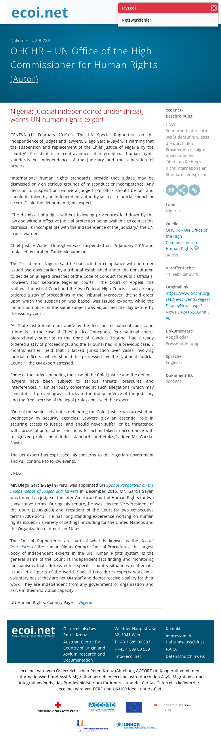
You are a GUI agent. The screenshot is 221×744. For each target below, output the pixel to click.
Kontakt (173, 628)
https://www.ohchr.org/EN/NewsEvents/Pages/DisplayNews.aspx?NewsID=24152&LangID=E (188, 305)
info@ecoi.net (128, 656)
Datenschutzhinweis (185, 656)
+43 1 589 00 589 (134, 649)
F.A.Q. (171, 649)
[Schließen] (214, 8)
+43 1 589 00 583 (134, 642)
